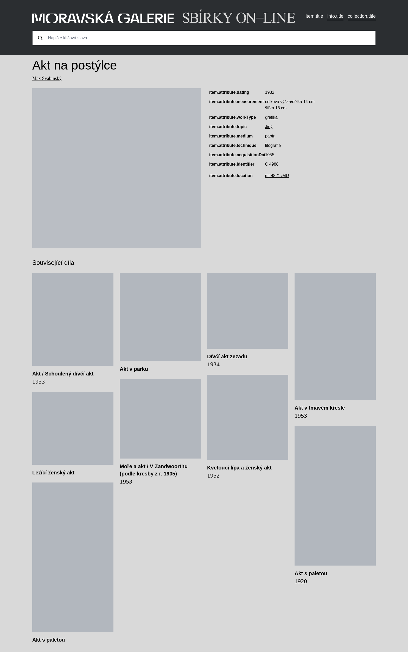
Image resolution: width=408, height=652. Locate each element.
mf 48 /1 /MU (277, 175)
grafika (271, 117)
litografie (273, 145)
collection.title (362, 16)
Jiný (268, 126)
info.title (335, 16)
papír (270, 136)
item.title (314, 16)
